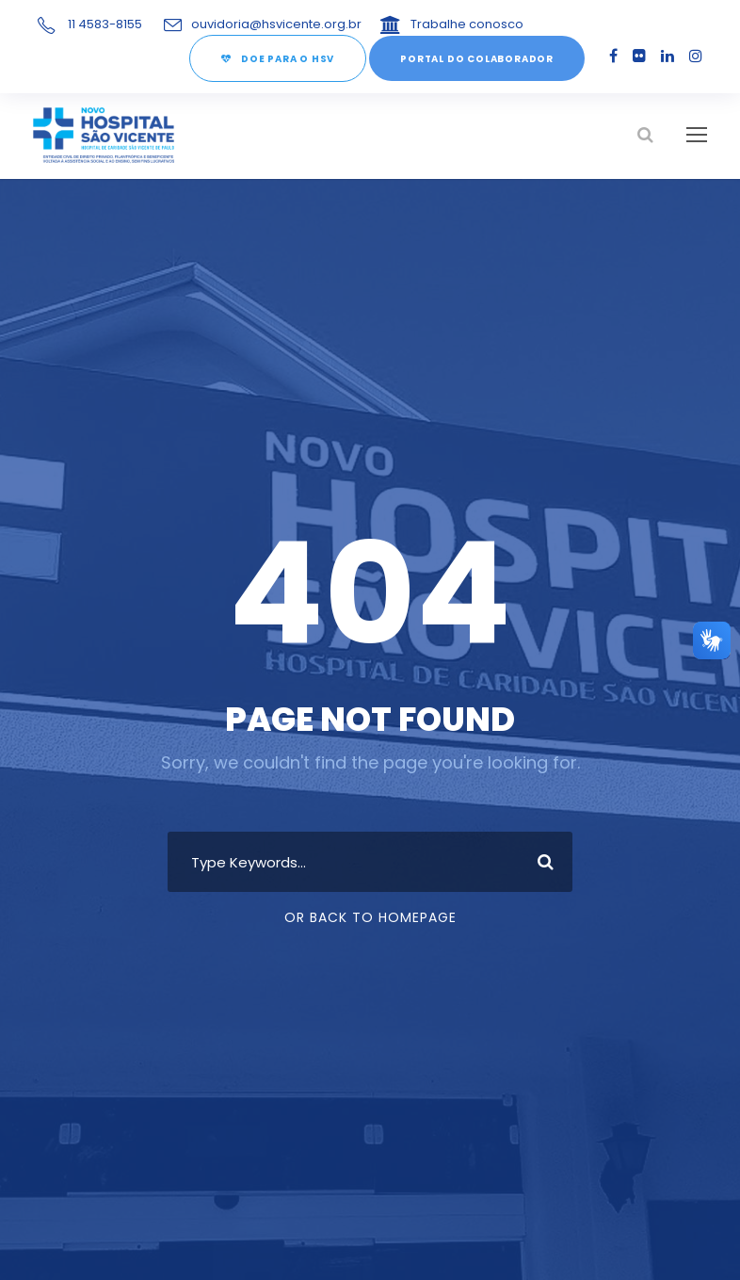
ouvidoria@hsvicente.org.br (267, 24)
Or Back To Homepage (370, 918)
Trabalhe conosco (440, 24)
